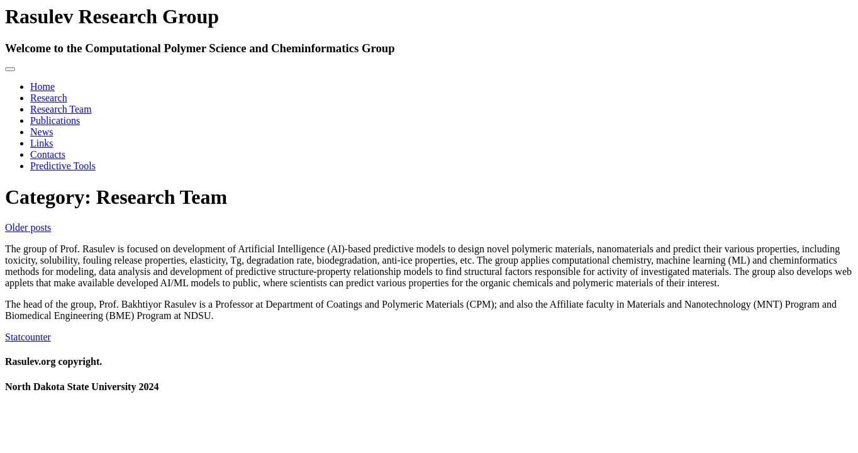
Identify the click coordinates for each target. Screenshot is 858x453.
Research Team (61, 109)
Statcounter (28, 337)
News (41, 131)
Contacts (47, 154)
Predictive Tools (63, 165)
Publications (55, 120)
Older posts (28, 227)
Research (48, 97)
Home (42, 86)
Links (41, 143)
